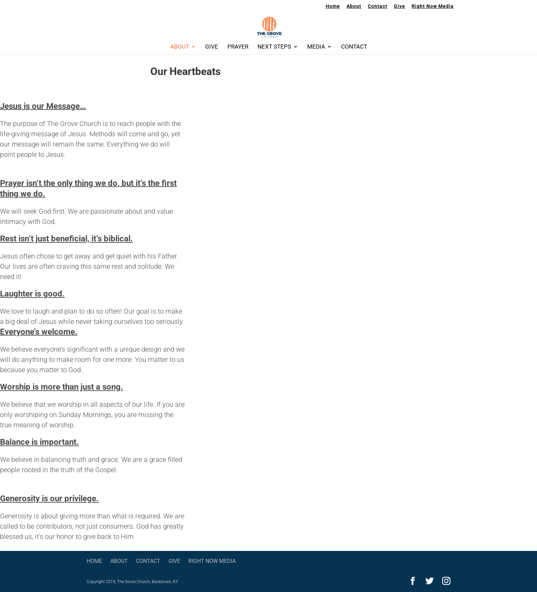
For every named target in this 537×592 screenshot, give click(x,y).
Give (399, 6)
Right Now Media (433, 6)
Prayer (237, 47)
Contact (377, 6)
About (354, 6)
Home (333, 6)
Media (316, 47)
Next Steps (274, 47)
